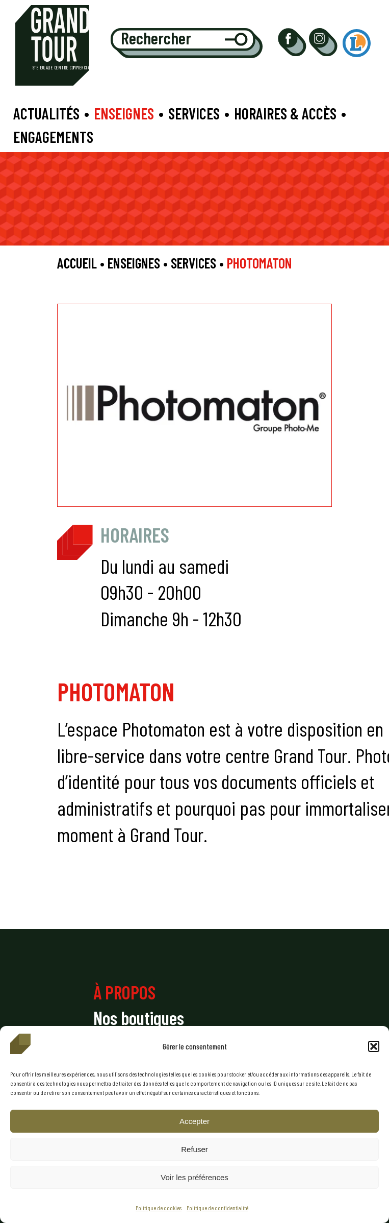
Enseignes (124, 113)
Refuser (194, 1149)
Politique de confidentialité (217, 1207)
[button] (374, 1046)
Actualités (46, 113)
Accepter (194, 1121)
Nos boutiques (138, 1018)
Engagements (53, 137)
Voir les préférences (194, 1177)
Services (194, 113)
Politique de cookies (158, 1207)
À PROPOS (124, 992)
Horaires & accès (285, 113)
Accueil (77, 263)
